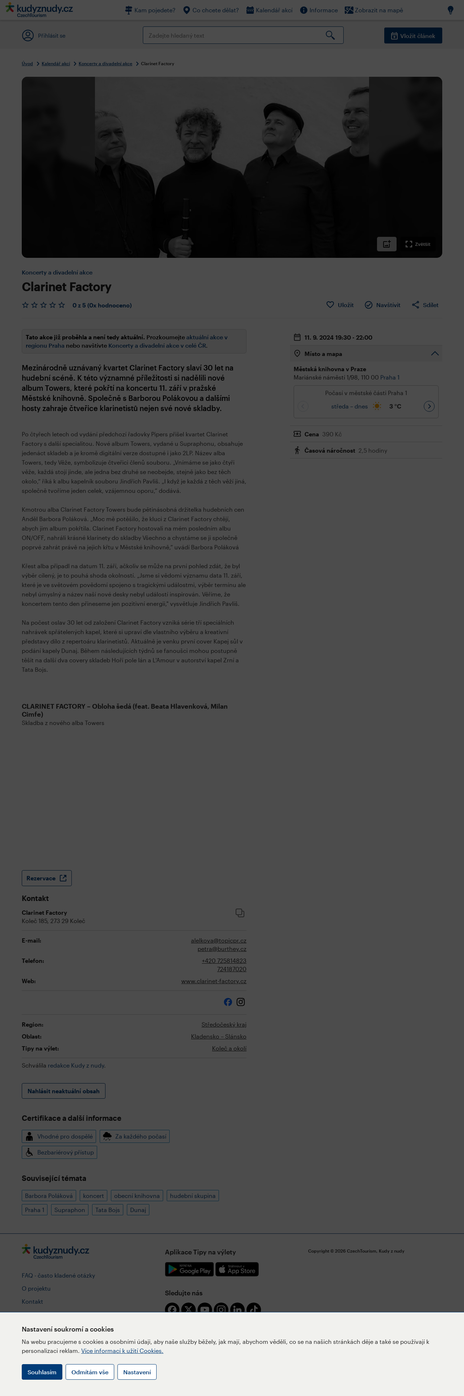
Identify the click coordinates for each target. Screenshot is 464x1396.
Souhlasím (42, 1371)
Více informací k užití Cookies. (122, 1350)
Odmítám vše (89, 1371)
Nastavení (137, 1371)
